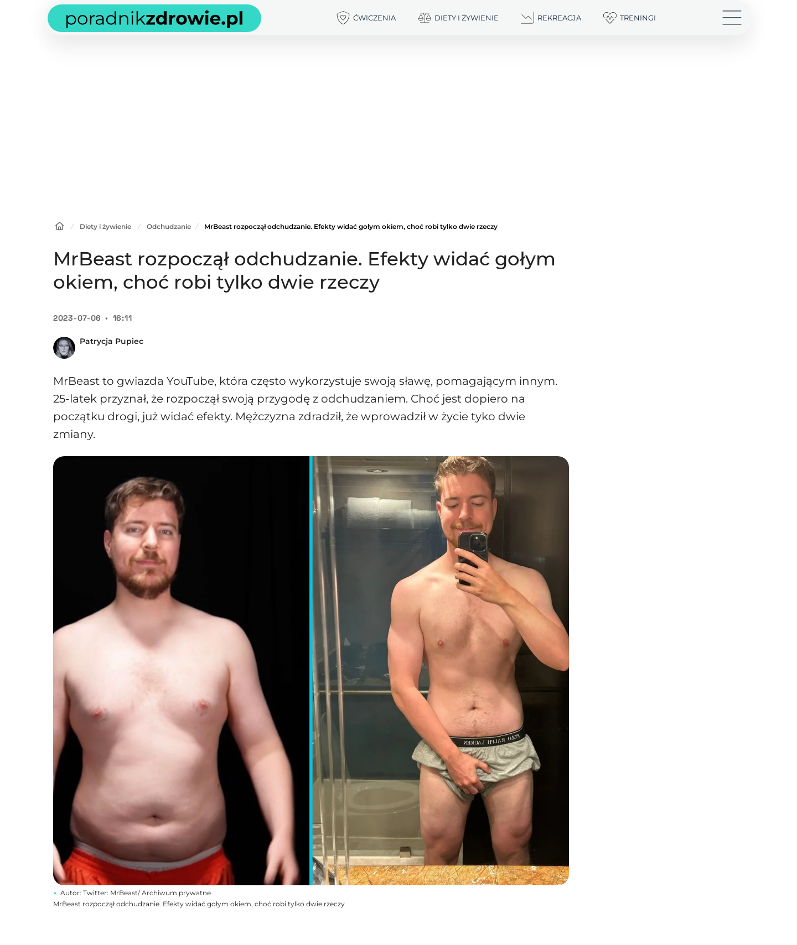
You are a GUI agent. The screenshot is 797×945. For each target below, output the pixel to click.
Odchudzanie (169, 226)
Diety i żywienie (105, 226)
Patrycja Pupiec (111, 341)
